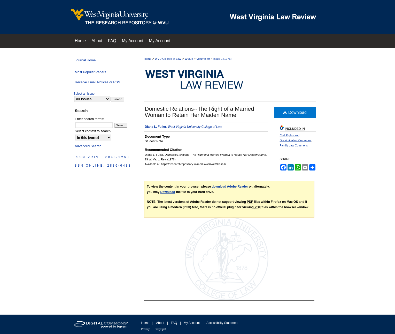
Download (295, 112)
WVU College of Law (168, 58)
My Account (192, 323)
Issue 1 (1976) (222, 58)
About (160, 323)
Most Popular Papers (90, 72)
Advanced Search (88, 146)
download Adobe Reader (230, 186)
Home (147, 58)
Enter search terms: (89, 119)
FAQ (174, 323)
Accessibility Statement (222, 323)
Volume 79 (203, 58)
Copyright (160, 329)
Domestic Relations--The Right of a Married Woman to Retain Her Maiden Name (199, 112)
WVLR (189, 58)
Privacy (145, 329)
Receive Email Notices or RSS (97, 82)
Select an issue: (85, 93)
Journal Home (85, 60)
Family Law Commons (294, 145)
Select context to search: (93, 131)
